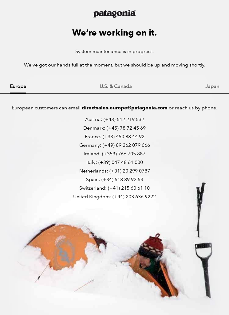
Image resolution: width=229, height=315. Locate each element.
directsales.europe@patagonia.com (125, 108)
